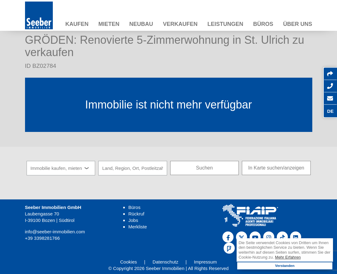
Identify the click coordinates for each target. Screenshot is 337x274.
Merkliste (137, 226)
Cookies (128, 261)
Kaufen (76, 24)
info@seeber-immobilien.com (55, 231)
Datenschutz (165, 261)
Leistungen (225, 24)
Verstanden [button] (284, 266)
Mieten (108, 24)
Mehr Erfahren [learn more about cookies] (288, 257)
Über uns (297, 24)
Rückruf (136, 213)
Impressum (205, 261)
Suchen (204, 167)
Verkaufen (180, 24)
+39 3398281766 (42, 238)
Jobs (133, 220)
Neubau (141, 24)
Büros (263, 24)
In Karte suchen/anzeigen (276, 167)
